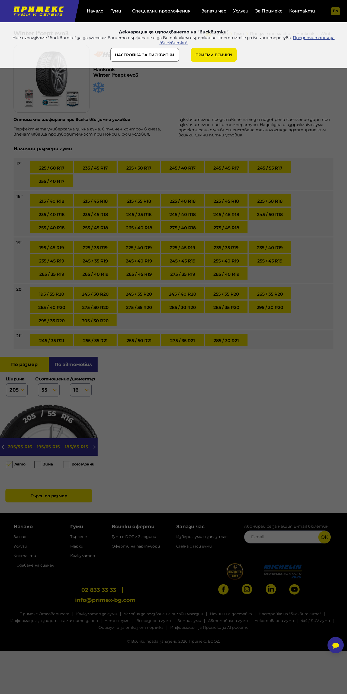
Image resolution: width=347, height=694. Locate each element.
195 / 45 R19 (51, 247)
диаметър (81, 386)
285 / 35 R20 (226, 307)
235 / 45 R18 (95, 214)
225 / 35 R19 (95, 247)
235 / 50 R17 (139, 168)
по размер (24, 364)
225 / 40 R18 (182, 201)
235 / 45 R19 (51, 261)
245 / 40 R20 (182, 294)
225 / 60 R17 (52, 168)
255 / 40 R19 (226, 261)
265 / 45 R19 (139, 274)
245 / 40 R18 (182, 214)
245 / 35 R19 (95, 261)
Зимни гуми (189, 620)
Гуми (115, 11)
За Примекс (268, 11)
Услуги (241, 11)
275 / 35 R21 (182, 340)
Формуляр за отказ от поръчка (130, 627)
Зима (48, 464)
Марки (76, 546)
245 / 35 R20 (139, 294)
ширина (17, 386)
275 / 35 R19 (182, 274)
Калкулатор (82, 555)
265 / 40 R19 (95, 274)
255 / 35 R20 (226, 294)
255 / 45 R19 (269, 261)
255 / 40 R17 (52, 181)
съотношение (49, 386)
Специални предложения (161, 11)
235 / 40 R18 (52, 214)
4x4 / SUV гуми (315, 620)
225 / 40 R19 (139, 247)
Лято (19, 464)
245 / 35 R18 (139, 214)
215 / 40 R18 (51, 201)
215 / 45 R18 (95, 201)
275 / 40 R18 (183, 227)
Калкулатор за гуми (96, 613)
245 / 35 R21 (51, 340)
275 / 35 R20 (139, 307)
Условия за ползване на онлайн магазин (163, 613)
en (335, 10)
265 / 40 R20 (51, 307)
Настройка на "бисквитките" (290, 613)
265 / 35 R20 (270, 294)
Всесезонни (82, 464)
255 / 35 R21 (95, 340)
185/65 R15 (76, 446)
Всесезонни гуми (153, 620)
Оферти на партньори (136, 546)
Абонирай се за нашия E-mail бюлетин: (287, 533)
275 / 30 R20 (95, 307)
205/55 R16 (20, 446)
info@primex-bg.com (105, 600)
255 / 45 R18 (95, 227)
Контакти (302, 11)
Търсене (78, 536)
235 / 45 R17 (95, 168)
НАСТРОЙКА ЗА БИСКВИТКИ (144, 54)
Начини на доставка (231, 613)
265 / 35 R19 (51, 274)
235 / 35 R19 (226, 247)
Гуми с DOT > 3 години (134, 536)
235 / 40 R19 (270, 247)
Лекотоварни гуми (274, 620)
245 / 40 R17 (182, 168)
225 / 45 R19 (182, 247)
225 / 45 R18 (226, 201)
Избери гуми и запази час (201, 536)
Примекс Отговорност (44, 613)
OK (324, 537)
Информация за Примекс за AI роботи (209, 627)
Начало (95, 11)
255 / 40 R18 (52, 227)
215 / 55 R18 (139, 201)
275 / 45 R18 (226, 227)
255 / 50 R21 (139, 340)
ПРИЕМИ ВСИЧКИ (213, 54)
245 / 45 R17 (226, 168)
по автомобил (73, 364)
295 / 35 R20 (52, 320)
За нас (20, 536)
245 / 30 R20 (95, 294)
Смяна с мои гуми (194, 546)
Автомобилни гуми (228, 620)
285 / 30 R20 (182, 307)
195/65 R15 (48, 446)
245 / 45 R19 (182, 261)
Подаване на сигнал (34, 565)
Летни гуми (117, 620)
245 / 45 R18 (226, 214)
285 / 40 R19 (226, 274)
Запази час (213, 11)
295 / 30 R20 (270, 307)
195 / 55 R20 (51, 294)
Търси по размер (49, 495)
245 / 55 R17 (269, 168)
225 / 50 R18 (269, 201)
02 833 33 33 (98, 590)
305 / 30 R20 (95, 320)
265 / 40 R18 (139, 227)
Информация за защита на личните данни (54, 620)
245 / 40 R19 (139, 261)
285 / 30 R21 (226, 340)
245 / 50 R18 (270, 214)
